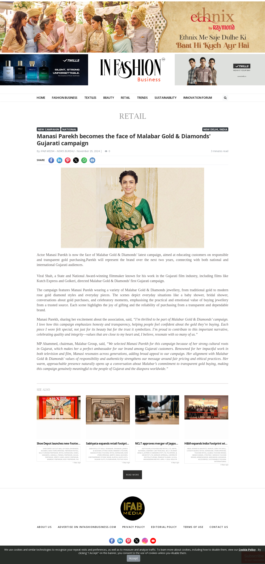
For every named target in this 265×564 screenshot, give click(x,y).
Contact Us (218, 527)
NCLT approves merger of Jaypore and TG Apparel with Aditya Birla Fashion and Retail (157, 443)
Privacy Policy (133, 527)
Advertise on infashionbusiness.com (87, 527)
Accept (133, 558)
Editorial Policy (164, 527)
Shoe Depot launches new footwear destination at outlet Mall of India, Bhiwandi (59, 443)
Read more (132, 474)
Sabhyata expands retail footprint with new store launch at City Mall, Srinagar (108, 443)
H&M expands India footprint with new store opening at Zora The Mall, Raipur (206, 443)
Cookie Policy (247, 549)
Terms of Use (192, 527)
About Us (44, 527)
